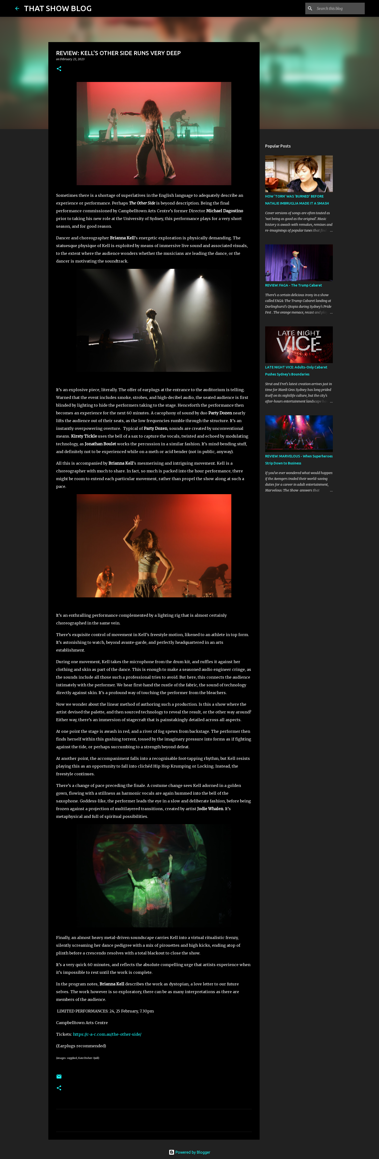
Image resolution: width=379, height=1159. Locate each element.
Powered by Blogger (189, 1152)
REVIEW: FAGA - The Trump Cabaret (293, 285)
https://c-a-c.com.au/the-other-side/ (107, 1034)
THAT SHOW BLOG (58, 8)
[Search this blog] (339, 8)
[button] (59, 69)
